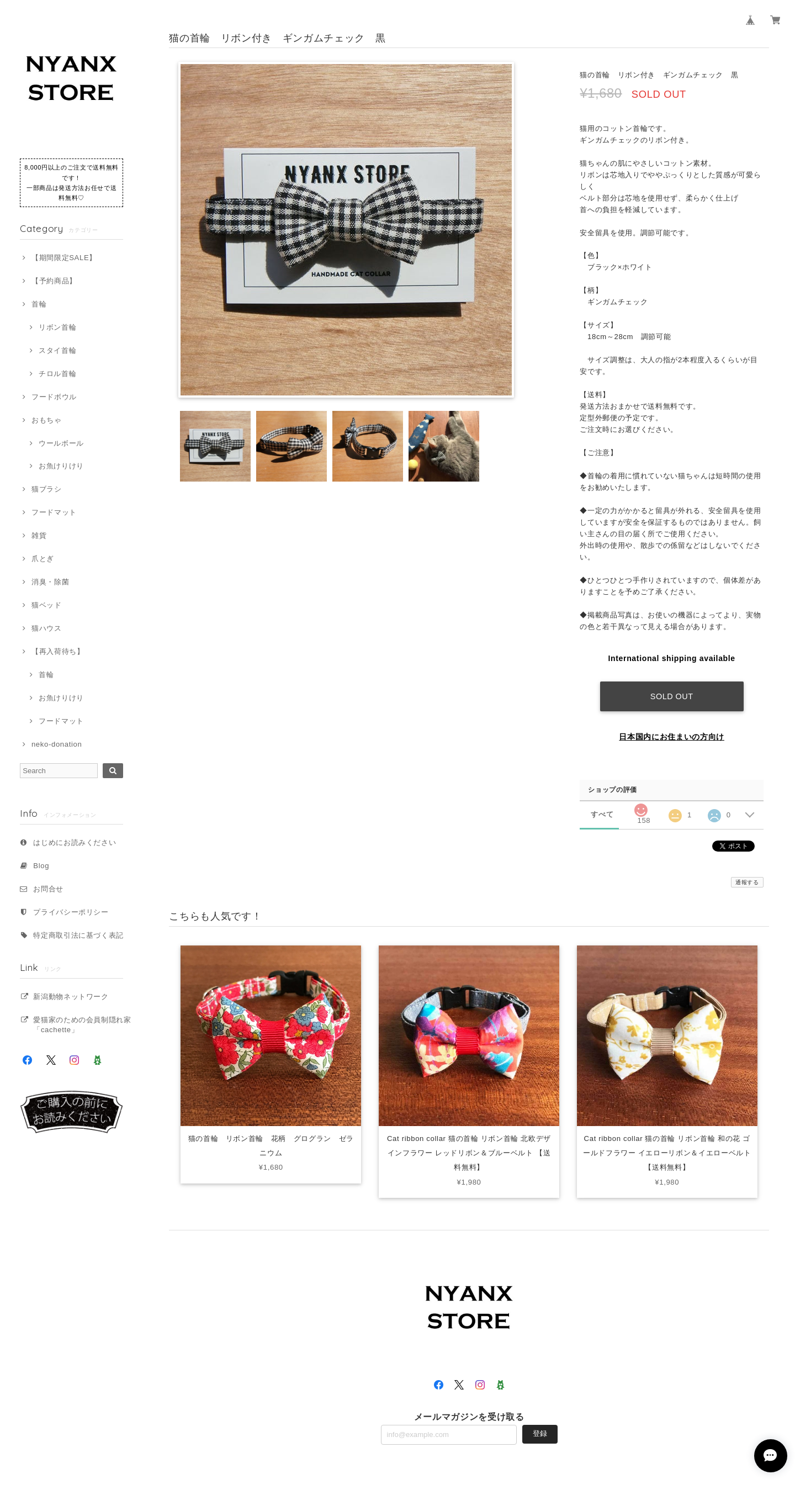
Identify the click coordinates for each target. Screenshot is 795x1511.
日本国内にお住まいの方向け (671, 736)
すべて (602, 814)
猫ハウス (46, 628)
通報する (747, 882)
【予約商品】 (54, 281)
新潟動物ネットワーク (71, 996)
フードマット (54, 512)
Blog (41, 866)
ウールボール (61, 443)
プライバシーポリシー (71, 912)
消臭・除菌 (50, 582)
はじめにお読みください (74, 842)
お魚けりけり (61, 466)
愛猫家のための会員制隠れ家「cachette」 (82, 1025)
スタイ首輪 (57, 350)
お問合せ (48, 889)
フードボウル (54, 397)
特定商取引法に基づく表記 (78, 935)
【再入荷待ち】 (57, 651)
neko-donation (56, 744)
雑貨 (38, 535)
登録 (540, 1433)
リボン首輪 (57, 327)
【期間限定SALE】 (64, 257)
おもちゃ (46, 420)
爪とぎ (42, 558)
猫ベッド (46, 605)
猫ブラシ (46, 489)
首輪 (38, 304)
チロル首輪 (57, 373)
